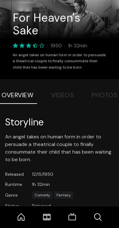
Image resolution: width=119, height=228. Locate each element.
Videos (62, 95)
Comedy (42, 195)
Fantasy (63, 195)
